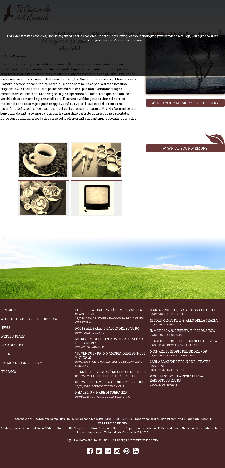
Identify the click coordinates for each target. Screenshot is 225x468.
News (5, 327)
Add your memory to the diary (185, 103)
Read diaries (11, 345)
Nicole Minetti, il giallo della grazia (187, 322)
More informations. (128, 40)
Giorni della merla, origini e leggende (112, 384)
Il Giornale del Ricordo (28, 419)
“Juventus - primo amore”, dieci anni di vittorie (112, 359)
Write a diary (12, 336)
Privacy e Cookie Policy (21, 363)
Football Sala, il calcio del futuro (112, 330)
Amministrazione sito (142, 440)
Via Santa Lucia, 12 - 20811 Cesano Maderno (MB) (78, 419)
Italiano (8, 371)
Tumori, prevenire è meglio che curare (112, 374)
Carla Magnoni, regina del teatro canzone (187, 366)
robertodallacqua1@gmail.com (156, 419)
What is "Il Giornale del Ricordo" (29, 319)
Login (5, 354)
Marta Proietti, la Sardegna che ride (187, 312)
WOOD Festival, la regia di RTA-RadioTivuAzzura (187, 380)
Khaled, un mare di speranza (112, 394)
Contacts (8, 310)
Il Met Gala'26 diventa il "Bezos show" (187, 333)
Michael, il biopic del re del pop (187, 353)
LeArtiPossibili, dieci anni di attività (187, 343)
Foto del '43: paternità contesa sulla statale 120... (112, 316)
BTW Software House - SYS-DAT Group (98, 440)
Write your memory (185, 148)
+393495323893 (123, 419)
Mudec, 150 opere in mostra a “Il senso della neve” (112, 343)
